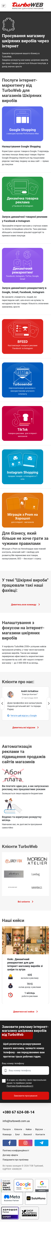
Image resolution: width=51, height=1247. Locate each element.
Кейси (29, 1128)
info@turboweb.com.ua (16, 1120)
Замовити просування (25, 1094)
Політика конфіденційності (16, 1149)
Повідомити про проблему (16, 1158)
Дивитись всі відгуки (25, 727)
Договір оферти (10, 1154)
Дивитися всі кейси (25, 1010)
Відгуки (39, 1128)
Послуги (7, 1128)
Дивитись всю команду (25, 604)
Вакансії (28, 1133)
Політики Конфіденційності (20, 1085)
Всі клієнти (25, 901)
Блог (17, 1133)
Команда (7, 1133)
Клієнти (18, 1128)
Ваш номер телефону (13, 1062)
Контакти (40, 1133)
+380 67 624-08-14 (18, 1111)
